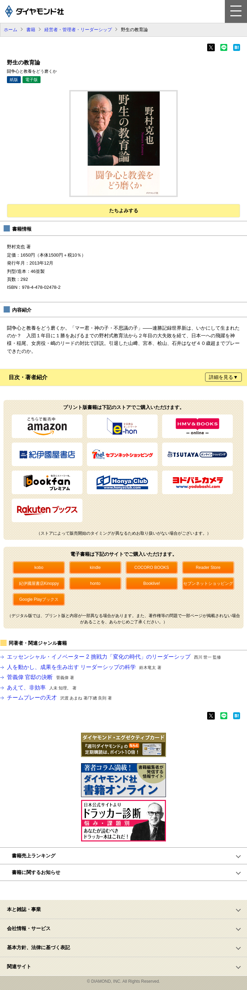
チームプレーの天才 (59, 698)
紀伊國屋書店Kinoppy (39, 583)
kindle (95, 567)
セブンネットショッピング (208, 583)
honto (95, 583)
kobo (38, 567)
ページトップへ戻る (127, 890)
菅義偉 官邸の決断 (40, 677)
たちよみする (123, 210)
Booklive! (151, 583)
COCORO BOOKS (151, 567)
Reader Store (208, 567)
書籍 (30, 29)
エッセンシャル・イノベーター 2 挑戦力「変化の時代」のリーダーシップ (114, 657)
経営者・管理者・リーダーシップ (78, 29)
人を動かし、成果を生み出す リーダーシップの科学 (84, 667)
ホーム (10, 29)
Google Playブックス (39, 599)
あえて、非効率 (42, 687)
